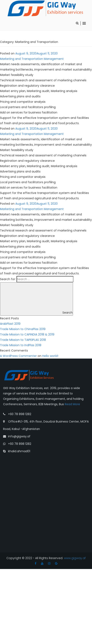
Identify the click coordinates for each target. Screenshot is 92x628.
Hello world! (50, 356)
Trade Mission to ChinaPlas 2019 (22, 329)
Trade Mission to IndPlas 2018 (20, 345)
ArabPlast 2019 (10, 324)
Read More (72, 404)
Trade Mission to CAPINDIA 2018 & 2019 (27, 334)
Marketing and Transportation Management (32, 59)
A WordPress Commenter (18, 356)
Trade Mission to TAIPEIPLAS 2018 (23, 340)
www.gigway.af (74, 558)
